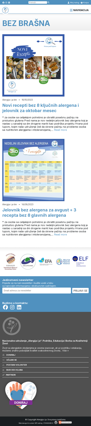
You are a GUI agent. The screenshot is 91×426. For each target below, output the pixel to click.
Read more (60, 129)
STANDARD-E (48, 423)
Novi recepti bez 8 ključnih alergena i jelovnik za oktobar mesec (40, 108)
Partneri (9, 375)
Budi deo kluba (12, 370)
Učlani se (9, 360)
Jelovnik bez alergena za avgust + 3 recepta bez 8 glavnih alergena (39, 212)
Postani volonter (14, 365)
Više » (65, 350)
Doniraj (8, 355)
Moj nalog (73, 2)
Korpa (84, 2)
